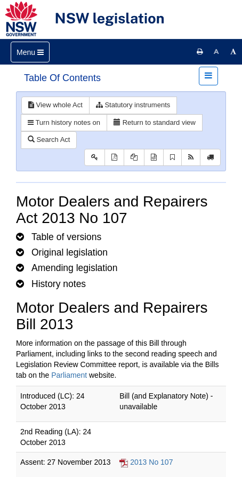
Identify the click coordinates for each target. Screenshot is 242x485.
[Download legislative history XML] (154, 157)
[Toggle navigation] (30, 52)
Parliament (69, 375)
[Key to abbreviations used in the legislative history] (94, 157)
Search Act (49, 140)
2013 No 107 (151, 462)
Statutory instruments (133, 105)
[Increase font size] (233, 52)
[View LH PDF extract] (134, 157)
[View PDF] (114, 157)
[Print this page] (200, 52)
